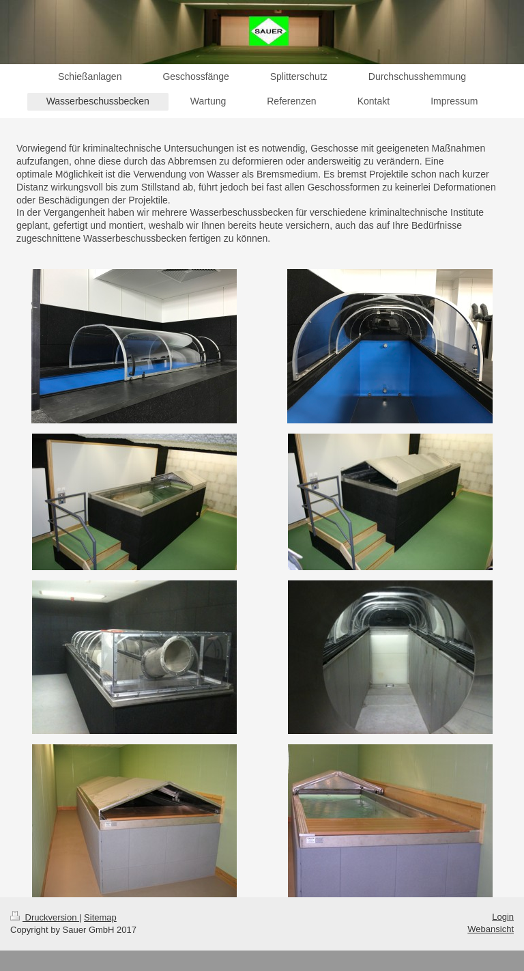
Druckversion (44, 917)
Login (503, 917)
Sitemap (100, 917)
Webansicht (490, 929)
